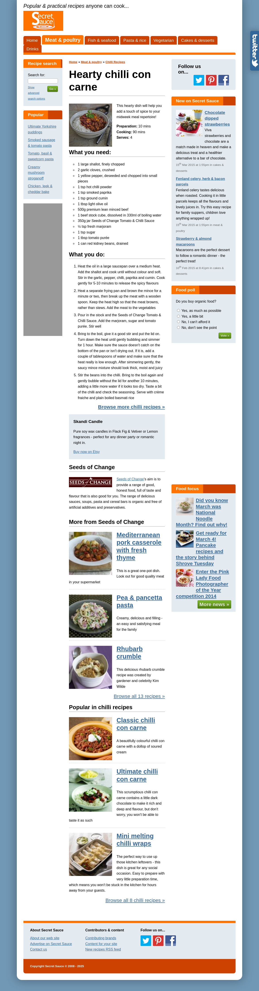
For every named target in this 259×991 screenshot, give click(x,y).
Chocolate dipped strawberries (217, 118)
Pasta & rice (134, 40)
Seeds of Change (130, 479)
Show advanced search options (36, 93)
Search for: (36, 75)
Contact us (38, 949)
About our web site (44, 938)
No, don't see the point (199, 328)
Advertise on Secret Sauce (51, 944)
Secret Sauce (54, 966)
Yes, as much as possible (201, 311)
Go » (52, 89)
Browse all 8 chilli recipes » (135, 900)
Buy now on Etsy (86, 452)
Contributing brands (100, 938)
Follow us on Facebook (223, 80)
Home (32, 40)
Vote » (225, 335)
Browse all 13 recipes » (139, 696)
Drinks (32, 49)
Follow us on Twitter (199, 80)
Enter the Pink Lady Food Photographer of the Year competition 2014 (202, 584)
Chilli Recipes (115, 62)
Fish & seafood (102, 40)
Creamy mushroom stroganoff (36, 172)
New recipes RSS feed (103, 949)
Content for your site (101, 944)
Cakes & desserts (197, 40)
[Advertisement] (42, 269)
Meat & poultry (62, 40)
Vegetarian (164, 40)
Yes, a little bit (192, 316)
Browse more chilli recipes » (131, 407)
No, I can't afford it (195, 322)
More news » (214, 604)
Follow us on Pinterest (211, 80)
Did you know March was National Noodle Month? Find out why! (202, 512)
